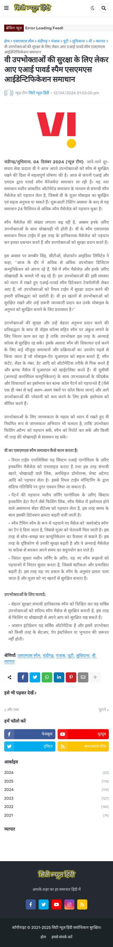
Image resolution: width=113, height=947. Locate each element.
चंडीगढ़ (48, 656)
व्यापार (9, 661)
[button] (6, 8)
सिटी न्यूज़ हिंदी (62, 927)
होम (43, 937)
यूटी (71, 656)
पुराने (102, 710)
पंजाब (60, 656)
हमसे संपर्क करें (61, 937)
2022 (56, 807)
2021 (56, 816)
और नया (13, 710)
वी (93, 656)
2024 (56, 790)
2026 (56, 773)
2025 (56, 782)
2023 (56, 799)
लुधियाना (83, 656)
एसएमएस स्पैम (29, 656)
